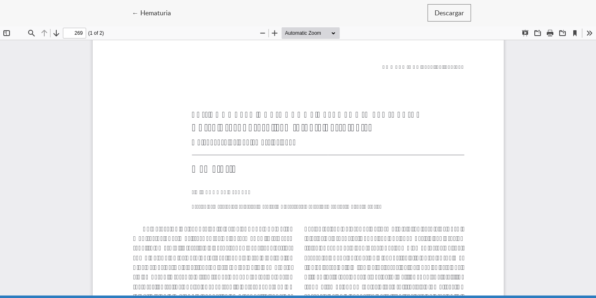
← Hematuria (155, 12)
